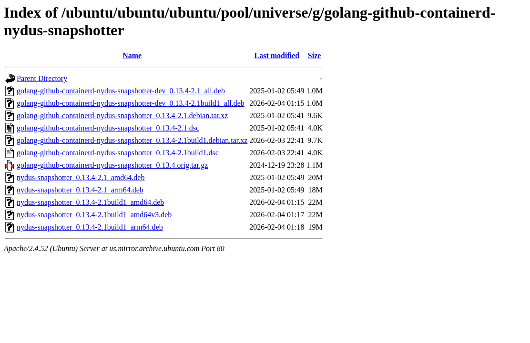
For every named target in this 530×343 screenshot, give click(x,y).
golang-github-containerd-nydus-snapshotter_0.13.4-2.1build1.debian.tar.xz (132, 140)
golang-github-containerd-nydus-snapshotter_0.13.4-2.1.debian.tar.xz (122, 115)
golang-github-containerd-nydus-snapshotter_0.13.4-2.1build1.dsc (118, 153)
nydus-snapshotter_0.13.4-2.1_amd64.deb (80, 177)
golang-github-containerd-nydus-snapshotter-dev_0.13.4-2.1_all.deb (121, 91)
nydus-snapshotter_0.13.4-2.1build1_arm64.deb (90, 227)
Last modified (277, 55)
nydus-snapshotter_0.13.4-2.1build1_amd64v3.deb (94, 215)
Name (132, 55)
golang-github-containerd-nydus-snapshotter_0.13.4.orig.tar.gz (112, 165)
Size (314, 55)
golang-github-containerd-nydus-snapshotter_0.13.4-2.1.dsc (108, 128)
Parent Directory (42, 78)
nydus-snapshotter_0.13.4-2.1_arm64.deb (80, 190)
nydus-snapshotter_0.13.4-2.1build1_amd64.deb (90, 202)
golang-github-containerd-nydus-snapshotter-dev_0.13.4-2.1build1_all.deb (131, 103)
